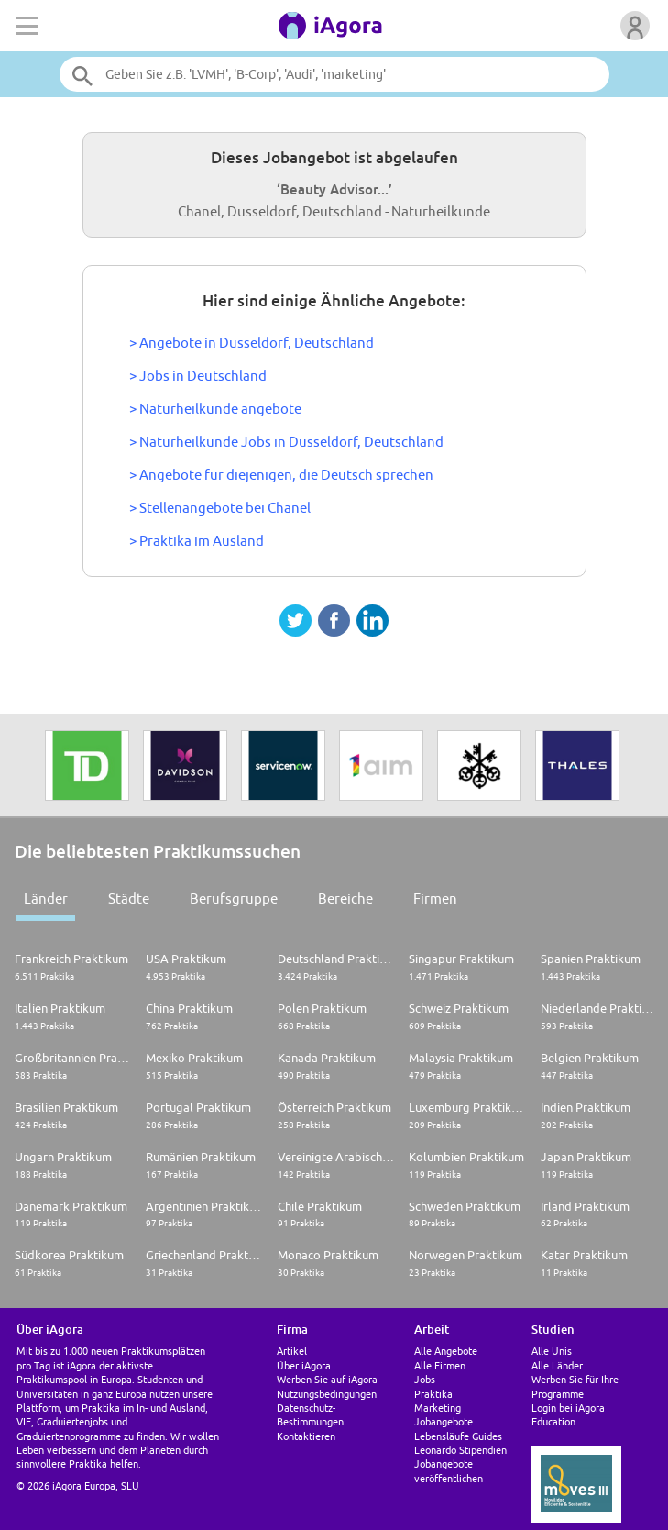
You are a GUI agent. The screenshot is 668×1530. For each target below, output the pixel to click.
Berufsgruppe (234, 898)
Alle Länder (557, 1365)
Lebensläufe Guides (458, 1436)
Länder (46, 898)
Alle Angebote (445, 1351)
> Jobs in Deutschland (198, 375)
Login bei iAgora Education (568, 1414)
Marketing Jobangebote (443, 1414)
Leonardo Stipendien (460, 1450)
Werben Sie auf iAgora (327, 1379)
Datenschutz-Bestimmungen (310, 1414)
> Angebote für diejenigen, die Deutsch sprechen (281, 474)
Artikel (292, 1351)
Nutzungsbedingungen (327, 1394)
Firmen (435, 898)
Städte (128, 898)
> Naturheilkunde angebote (215, 408)
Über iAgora (304, 1365)
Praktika (433, 1394)
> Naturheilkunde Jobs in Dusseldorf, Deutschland (286, 441)
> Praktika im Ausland (196, 541)
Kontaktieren (306, 1436)
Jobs (424, 1379)
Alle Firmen (439, 1365)
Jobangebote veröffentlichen (448, 1470)
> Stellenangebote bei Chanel (220, 508)
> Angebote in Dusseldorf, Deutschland (251, 342)
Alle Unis (551, 1351)
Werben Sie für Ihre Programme (575, 1386)
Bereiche (345, 898)
